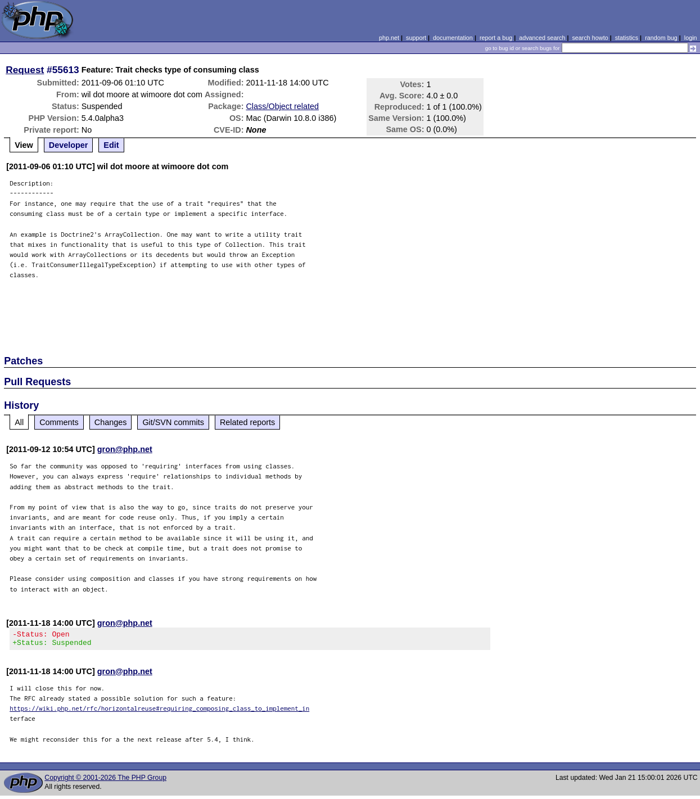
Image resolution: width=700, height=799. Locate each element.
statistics (626, 37)
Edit (111, 145)
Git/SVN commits (173, 422)
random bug (661, 37)
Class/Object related (282, 106)
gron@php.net (124, 449)
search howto (590, 37)
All (19, 422)
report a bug (496, 37)
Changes (110, 422)
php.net (389, 37)
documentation (453, 37)
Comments (59, 422)
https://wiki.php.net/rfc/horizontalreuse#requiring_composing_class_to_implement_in (159, 711)
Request (25, 69)
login (690, 37)
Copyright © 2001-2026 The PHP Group (105, 781)
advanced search (542, 37)
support (416, 37)
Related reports (247, 422)
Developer (68, 145)
